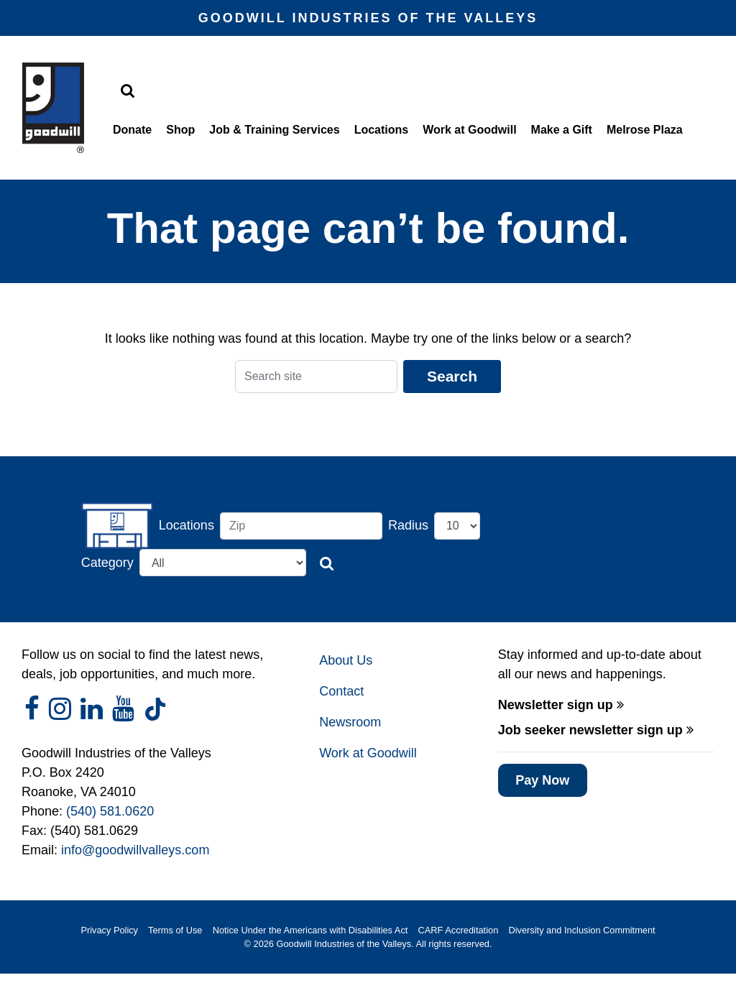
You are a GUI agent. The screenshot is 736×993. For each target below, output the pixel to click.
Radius (408, 525)
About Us (345, 660)
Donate (132, 130)
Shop (180, 130)
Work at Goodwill (469, 130)
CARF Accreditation (458, 930)
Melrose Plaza (645, 130)
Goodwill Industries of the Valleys (342, 943)
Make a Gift (561, 130)
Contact (341, 691)
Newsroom (350, 722)
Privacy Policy (109, 930)
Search (452, 376)
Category (107, 562)
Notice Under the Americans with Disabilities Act (310, 930)
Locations (381, 130)
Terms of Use (175, 930)
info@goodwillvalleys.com (135, 850)
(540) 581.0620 (110, 811)
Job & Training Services (274, 130)
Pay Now (542, 780)
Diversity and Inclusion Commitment (582, 930)
